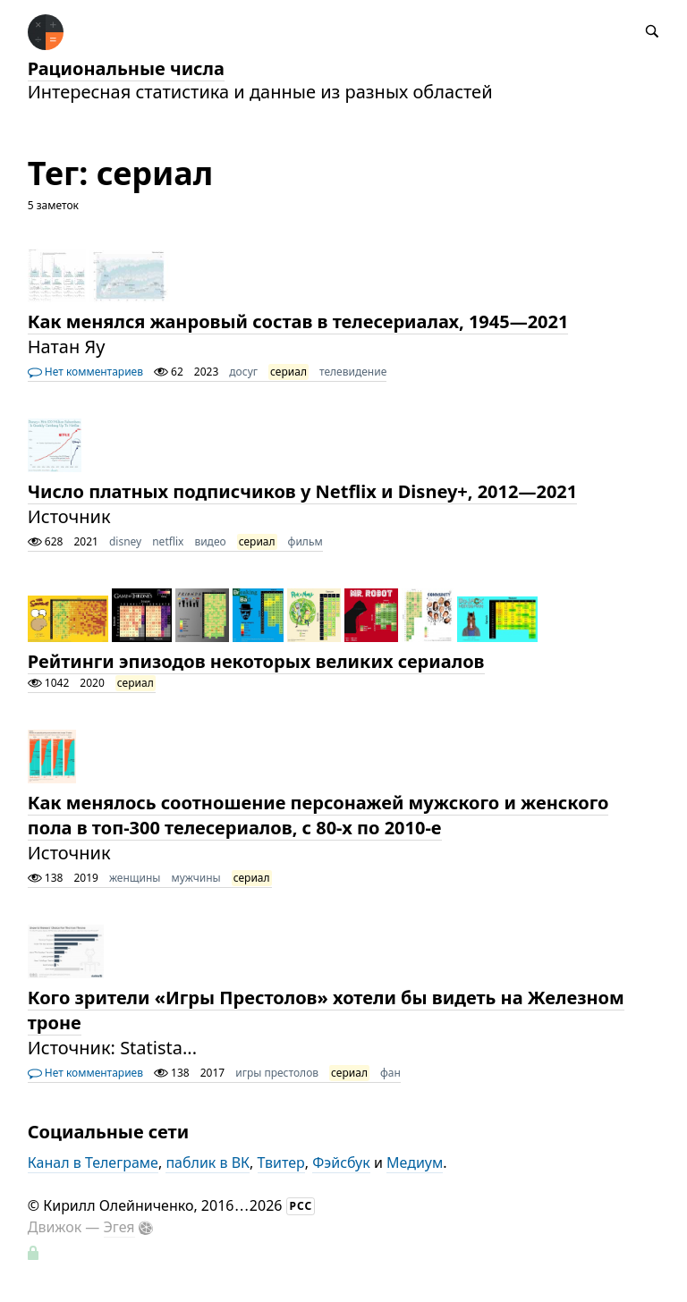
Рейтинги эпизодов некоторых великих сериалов (256, 661)
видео (209, 541)
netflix (167, 541)
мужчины (195, 877)
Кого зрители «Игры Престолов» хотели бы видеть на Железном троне (326, 1010)
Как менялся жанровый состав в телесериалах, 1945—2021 (298, 321)
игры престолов (276, 1072)
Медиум (414, 1162)
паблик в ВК (207, 1162)
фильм (305, 541)
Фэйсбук (341, 1162)
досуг (243, 371)
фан (390, 1072)
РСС (301, 1205)
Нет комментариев (85, 371)
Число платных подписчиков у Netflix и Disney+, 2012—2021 (302, 491)
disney (125, 541)
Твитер (281, 1162)
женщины (135, 877)
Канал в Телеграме (93, 1162)
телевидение (352, 371)
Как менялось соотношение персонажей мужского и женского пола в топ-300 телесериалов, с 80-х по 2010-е (318, 815)
